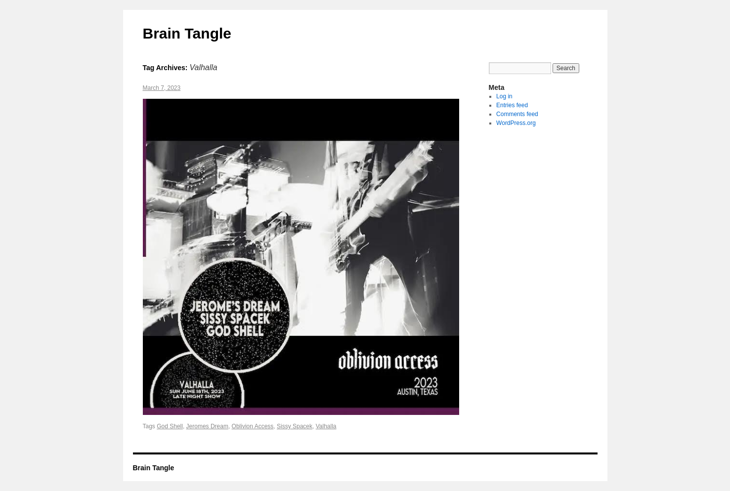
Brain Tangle (187, 33)
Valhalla (326, 426)
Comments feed (517, 114)
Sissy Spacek (294, 426)
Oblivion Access (253, 426)
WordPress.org (516, 123)
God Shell (170, 426)
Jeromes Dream (207, 426)
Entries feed (512, 105)
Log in (504, 96)
